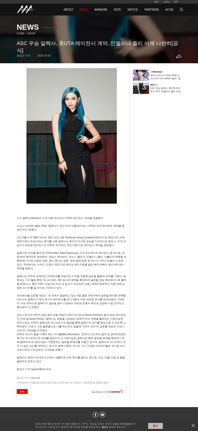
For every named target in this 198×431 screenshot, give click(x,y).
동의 (155, 425)
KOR (176, 2)
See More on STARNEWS (109, 391)
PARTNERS (151, 9)
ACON (169, 9)
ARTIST (68, 9)
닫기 (193, 425)
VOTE (117, 9)
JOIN (156, 2)
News (32, 33)
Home (21, 33)
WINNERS (100, 9)
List (22, 391)
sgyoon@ (35, 377)
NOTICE (132, 9)
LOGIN (166, 2)
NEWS (84, 9)
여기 (104, 427)
